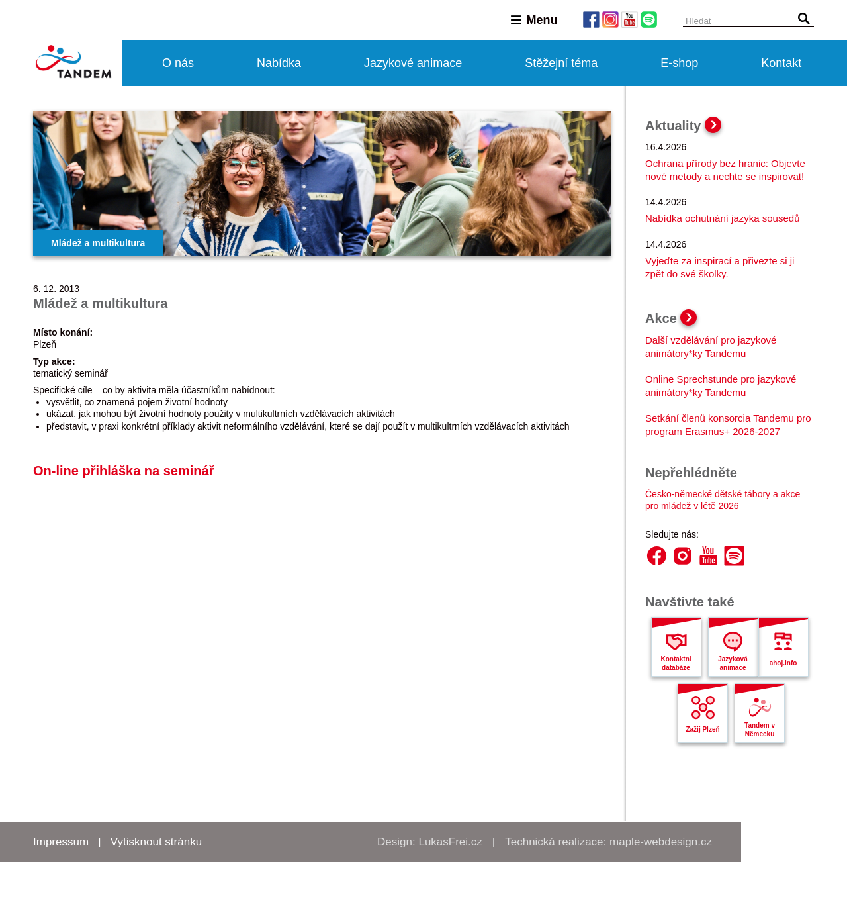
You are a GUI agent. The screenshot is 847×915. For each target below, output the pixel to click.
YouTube (708, 555)
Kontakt (781, 63)
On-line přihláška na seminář (123, 470)
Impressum (61, 842)
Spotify (734, 555)
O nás (178, 63)
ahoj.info (783, 663)
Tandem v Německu (759, 730)
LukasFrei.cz (450, 842)
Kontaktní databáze (675, 663)
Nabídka (279, 63)
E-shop (679, 63)
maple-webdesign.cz (660, 842)
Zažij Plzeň (702, 729)
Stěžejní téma (561, 63)
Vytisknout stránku (156, 842)
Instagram (682, 555)
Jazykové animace (413, 63)
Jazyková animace (732, 663)
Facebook (656, 555)
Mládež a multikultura (98, 243)
